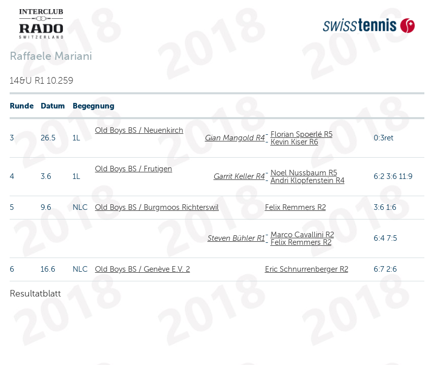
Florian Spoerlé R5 (301, 134)
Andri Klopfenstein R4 (308, 180)
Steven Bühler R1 (236, 238)
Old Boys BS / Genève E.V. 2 (142, 269)
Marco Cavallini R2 (302, 235)
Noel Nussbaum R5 (304, 173)
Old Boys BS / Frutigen (133, 169)
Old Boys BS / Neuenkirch (139, 130)
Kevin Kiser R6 (294, 142)
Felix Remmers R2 (295, 207)
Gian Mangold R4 (235, 138)
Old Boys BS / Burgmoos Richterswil (157, 207)
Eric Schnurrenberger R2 (306, 269)
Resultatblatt (35, 293)
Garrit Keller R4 (239, 176)
